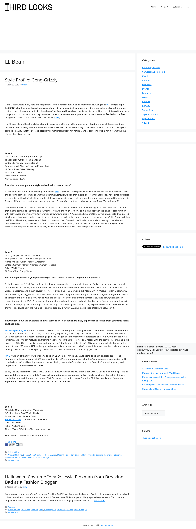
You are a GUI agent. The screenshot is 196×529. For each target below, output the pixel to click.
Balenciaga (25, 510)
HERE (56, 117)
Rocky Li (22, 457)
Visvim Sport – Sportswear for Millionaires (163, 384)
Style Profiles (13, 452)
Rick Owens (79, 510)
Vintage (46, 457)
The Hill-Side (32, 457)
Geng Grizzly (35, 455)
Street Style (148, 110)
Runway (146, 105)
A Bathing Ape (14, 510)
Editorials (147, 84)
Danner (26, 455)
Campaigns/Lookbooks (153, 71)
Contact (164, 6)
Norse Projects (88, 455)
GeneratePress (106, 525)
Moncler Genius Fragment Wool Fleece (161, 372)
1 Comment (13, 512)
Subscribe (177, 6)
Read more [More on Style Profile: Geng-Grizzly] (10, 441)
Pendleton (9, 457)
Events (145, 88)
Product (146, 101)
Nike (57, 191)
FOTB (7, 355)
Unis (40, 457)
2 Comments (13, 460)
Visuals (145, 122)
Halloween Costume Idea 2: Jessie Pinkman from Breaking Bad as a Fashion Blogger (64, 479)
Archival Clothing (15, 455)
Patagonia (117, 455)
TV (86, 510)
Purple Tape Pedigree (15, 330)
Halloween (61, 510)
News (145, 97)
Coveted (146, 76)
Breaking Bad (50, 510)
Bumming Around (151, 67)
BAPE (41, 510)
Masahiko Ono (63, 455)
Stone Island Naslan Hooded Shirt (159, 388)
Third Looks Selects (151, 437)
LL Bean (53, 455)
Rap (16, 457)
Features (11, 507)
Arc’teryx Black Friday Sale (155, 368)
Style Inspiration (150, 114)
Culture (146, 80)
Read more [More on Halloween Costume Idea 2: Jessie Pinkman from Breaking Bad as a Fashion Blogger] (99, 500)
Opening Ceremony (104, 455)
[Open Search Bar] (187, 6)
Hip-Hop (45, 455)
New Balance (75, 455)
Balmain (34, 510)
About (153, 6)
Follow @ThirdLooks (173, 246)
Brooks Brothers (13, 419)
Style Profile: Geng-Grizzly (31, 80)
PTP (108, 104)
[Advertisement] (98, 32)
